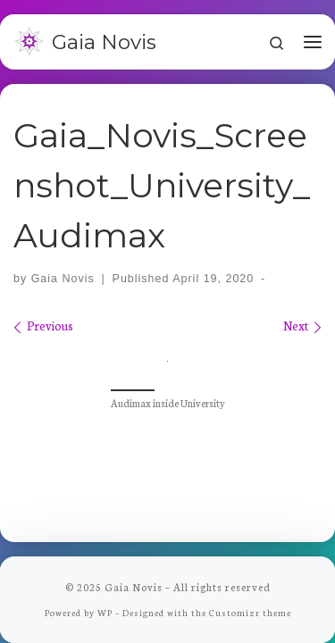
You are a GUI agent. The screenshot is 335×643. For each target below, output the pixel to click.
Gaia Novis (63, 278)
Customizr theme (250, 611)
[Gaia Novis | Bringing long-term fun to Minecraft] (29, 39)
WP (105, 611)
